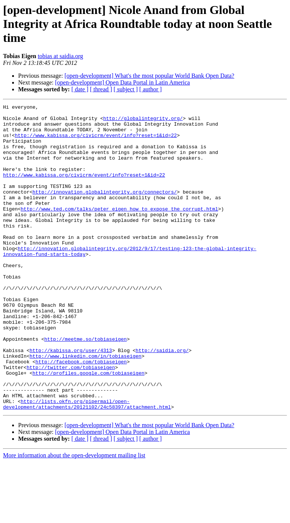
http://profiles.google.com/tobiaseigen (88, 427)
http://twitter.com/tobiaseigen (70, 420)
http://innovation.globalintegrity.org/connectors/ (104, 209)
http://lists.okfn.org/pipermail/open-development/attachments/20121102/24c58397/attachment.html (87, 464)
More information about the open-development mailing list (74, 516)
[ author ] (150, 89)
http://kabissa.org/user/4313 (70, 400)
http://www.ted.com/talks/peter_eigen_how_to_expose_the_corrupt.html (119, 230)
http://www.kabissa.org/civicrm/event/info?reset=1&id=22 (96, 141)
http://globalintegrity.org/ (143, 121)
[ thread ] (101, 89)
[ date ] (79, 89)
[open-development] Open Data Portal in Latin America (122, 82)
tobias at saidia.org (60, 56)
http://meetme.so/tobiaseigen (85, 386)
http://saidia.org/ (162, 400)
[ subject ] (126, 89)
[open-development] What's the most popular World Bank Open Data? (149, 75)
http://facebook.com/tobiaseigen (81, 413)
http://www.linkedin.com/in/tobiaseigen (85, 406)
